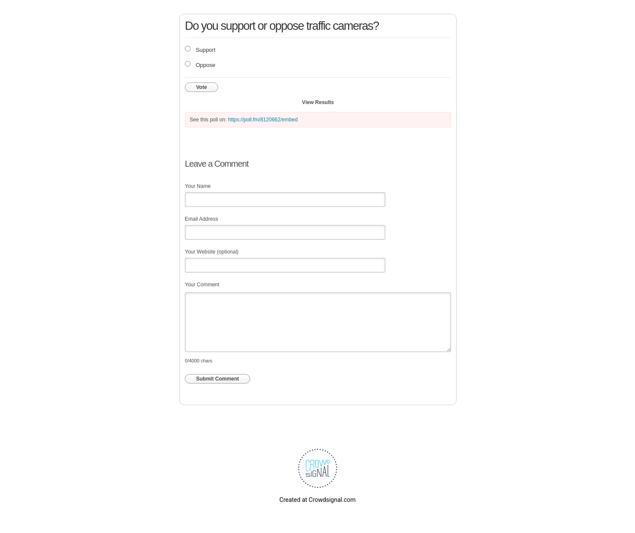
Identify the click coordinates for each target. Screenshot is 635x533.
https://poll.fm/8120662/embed (263, 120)
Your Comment (202, 285)
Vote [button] (201, 87)
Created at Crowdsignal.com (317, 499)
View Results (318, 102)
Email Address (201, 219)
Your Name (198, 186)
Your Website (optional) (211, 252)
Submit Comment (217, 379)
